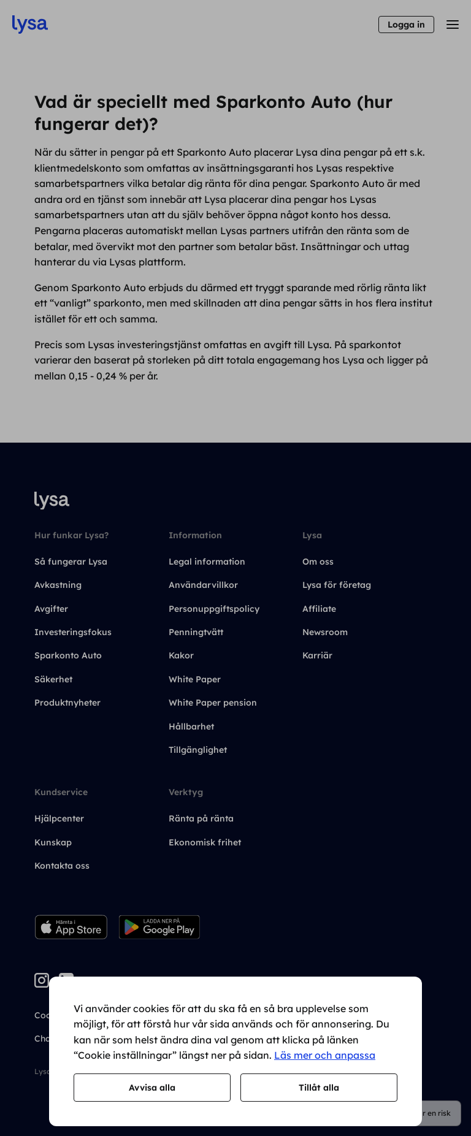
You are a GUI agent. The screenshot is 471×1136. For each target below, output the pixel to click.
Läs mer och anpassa (324, 1055)
